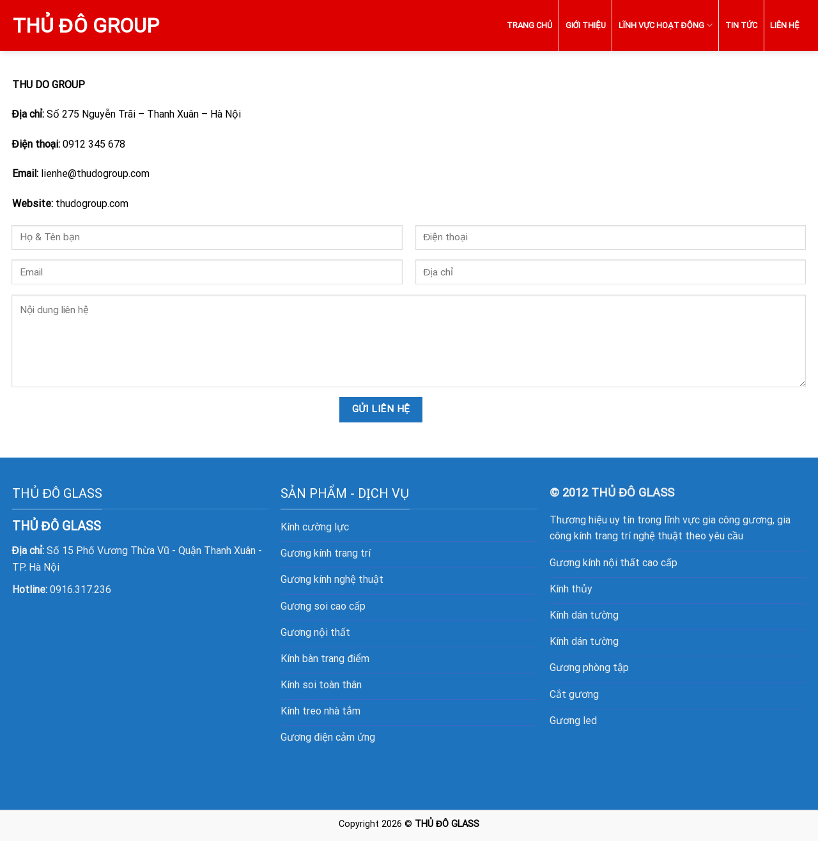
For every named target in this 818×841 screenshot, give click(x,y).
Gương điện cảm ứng (328, 737)
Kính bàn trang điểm (325, 658)
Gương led (573, 720)
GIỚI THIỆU (586, 25)
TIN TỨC (741, 25)
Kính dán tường (584, 615)
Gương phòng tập (589, 667)
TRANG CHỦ (529, 25)
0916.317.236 (80, 589)
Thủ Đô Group (86, 25)
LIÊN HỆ (784, 25)
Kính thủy (571, 589)
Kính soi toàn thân (321, 685)
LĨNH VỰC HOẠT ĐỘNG (666, 25)
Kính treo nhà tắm (320, 711)
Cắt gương (574, 694)
